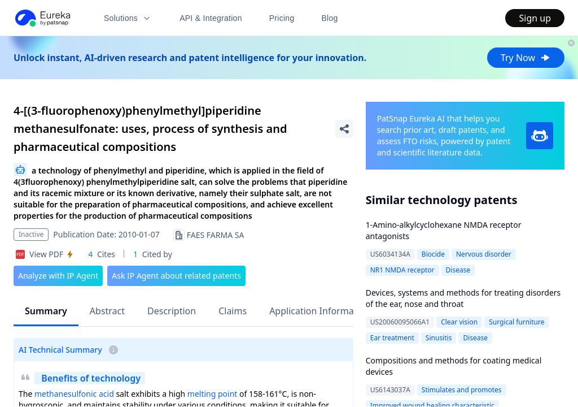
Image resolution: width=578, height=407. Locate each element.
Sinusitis (439, 338)
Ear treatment (392, 338)
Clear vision (459, 322)
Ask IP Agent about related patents (176, 275)
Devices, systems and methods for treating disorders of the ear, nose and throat (463, 298)
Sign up (535, 18)
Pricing (282, 18)
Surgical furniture (516, 322)
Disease (458, 270)
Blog (330, 18)
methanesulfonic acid (74, 393)
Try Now (526, 57)
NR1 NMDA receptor (402, 270)
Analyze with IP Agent (58, 275)
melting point (212, 393)
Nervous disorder (483, 254)
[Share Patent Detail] (344, 129)
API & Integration (210, 18)
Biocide (433, 254)
